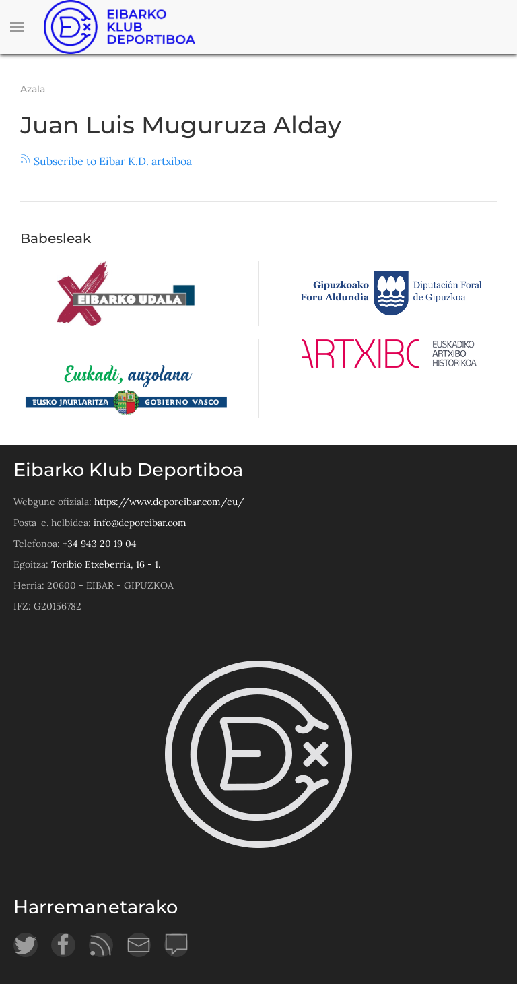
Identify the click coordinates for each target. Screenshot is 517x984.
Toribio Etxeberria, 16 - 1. (105, 564)
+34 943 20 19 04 (100, 543)
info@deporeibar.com (140, 523)
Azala (32, 89)
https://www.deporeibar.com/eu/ (169, 502)
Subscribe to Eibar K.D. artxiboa (106, 161)
